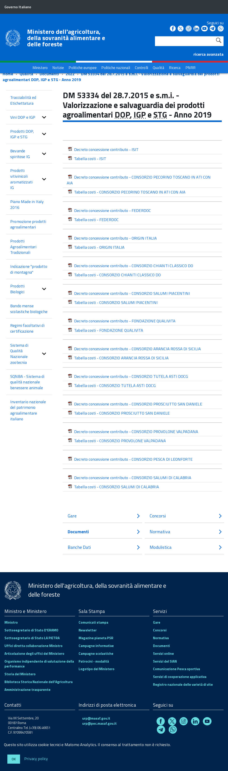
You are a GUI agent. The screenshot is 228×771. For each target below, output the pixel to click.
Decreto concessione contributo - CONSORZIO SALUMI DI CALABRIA (129, 478)
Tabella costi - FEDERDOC (93, 220)
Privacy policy (36, 758)
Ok (14, 759)
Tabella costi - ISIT (87, 159)
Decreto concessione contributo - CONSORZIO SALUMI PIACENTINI (129, 293)
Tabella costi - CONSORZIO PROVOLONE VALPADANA (117, 441)
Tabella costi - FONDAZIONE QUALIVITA (105, 330)
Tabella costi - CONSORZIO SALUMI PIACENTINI (113, 302)
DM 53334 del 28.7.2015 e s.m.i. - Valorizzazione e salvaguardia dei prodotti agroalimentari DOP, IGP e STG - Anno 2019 (111, 77)
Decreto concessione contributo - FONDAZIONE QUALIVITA (122, 321)
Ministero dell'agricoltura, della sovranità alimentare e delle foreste (66, 37)
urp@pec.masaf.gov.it (99, 723)
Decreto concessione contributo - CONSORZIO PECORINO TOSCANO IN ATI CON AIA (139, 180)
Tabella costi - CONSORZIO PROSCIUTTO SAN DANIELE (119, 413)
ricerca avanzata (208, 54)
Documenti (49, 74)
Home (8, 74)
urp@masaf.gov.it (96, 718)
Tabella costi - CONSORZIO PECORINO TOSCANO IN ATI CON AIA (126, 192)
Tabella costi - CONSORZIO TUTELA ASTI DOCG (112, 385)
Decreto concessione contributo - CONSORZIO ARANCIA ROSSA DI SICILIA (134, 349)
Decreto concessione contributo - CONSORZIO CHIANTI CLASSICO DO (130, 266)
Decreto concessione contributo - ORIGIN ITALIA (112, 238)
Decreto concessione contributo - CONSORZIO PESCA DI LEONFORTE (130, 459)
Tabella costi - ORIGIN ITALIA (96, 247)
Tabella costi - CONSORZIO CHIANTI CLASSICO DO (114, 275)
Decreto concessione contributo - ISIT (103, 149)
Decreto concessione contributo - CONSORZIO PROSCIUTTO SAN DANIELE (135, 404)
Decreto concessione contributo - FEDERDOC (109, 210)
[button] (44, 117)
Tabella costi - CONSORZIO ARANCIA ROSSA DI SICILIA (118, 358)
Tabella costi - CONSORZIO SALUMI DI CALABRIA (113, 487)
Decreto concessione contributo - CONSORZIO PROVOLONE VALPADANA (133, 432)
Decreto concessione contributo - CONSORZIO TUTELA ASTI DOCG (128, 376)
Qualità (26, 74)
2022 (70, 74)
